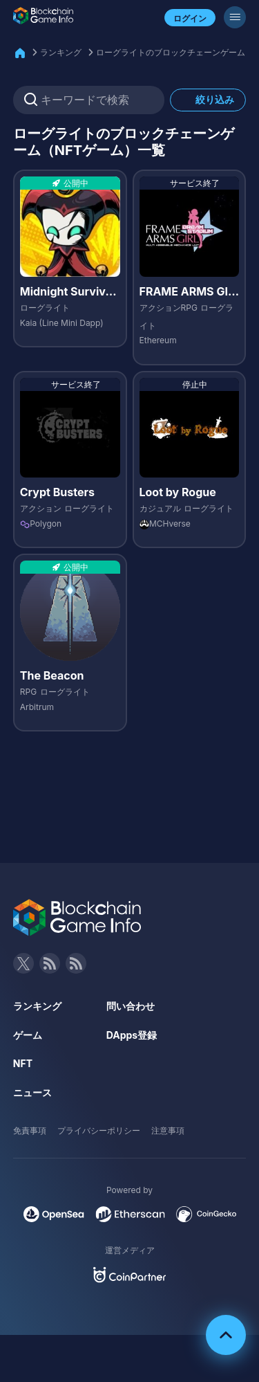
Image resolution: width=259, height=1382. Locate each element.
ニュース (32, 1092)
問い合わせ (130, 1006)
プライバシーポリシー (98, 1130)
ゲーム (27, 1035)
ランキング (60, 52)
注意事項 (167, 1130)
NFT (22, 1063)
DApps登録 (131, 1035)
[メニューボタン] (235, 17)
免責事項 (29, 1130)
